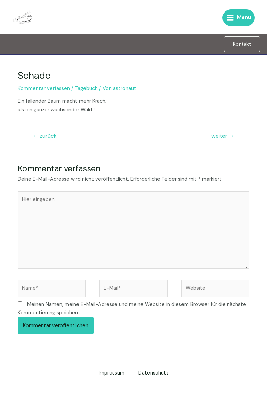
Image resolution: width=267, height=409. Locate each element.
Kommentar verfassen (44, 88)
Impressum (111, 373)
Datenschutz (153, 373)
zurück (45, 136)
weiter (222, 136)
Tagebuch (86, 88)
